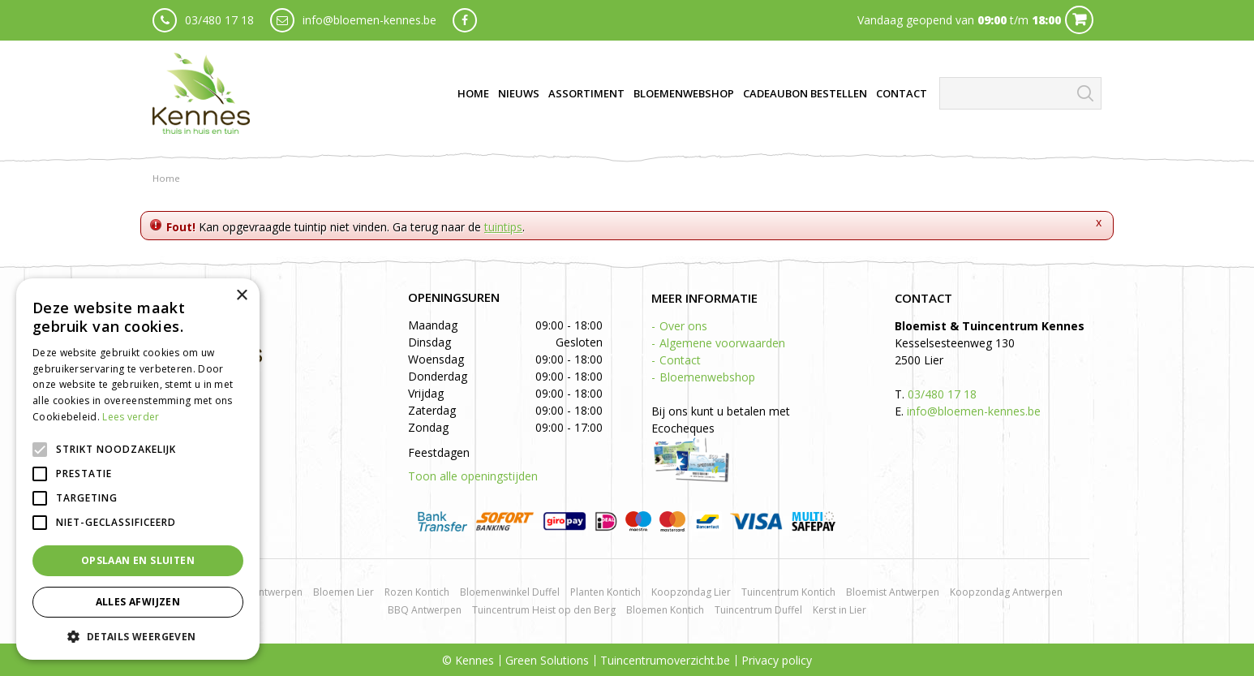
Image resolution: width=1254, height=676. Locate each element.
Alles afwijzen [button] (138, 602)
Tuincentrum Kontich (788, 592)
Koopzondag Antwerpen (1006, 592)
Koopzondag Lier (691, 592)
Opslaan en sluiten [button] (138, 560)
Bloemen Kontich (665, 610)
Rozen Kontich (416, 592)
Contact (680, 360)
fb (465, 20)
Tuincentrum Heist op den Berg (544, 610)
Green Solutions (547, 660)
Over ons (683, 326)
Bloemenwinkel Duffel (510, 592)
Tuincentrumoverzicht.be (665, 660)
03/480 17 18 (219, 20)
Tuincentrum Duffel (758, 610)
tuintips (503, 227)
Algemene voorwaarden (722, 343)
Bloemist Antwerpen (892, 592)
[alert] (138, 469)
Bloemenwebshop (707, 377)
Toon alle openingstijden (473, 476)
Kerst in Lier (839, 610)
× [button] (241, 296)
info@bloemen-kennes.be (369, 20)
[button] (137, 636)
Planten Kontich (605, 592)
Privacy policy (776, 660)
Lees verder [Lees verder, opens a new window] (130, 417)
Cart (1079, 20)
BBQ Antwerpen (425, 610)
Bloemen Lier (343, 592)
